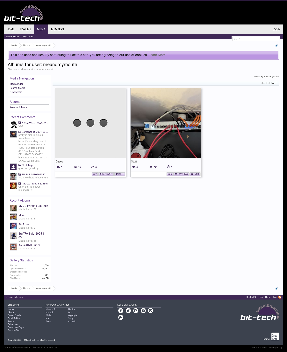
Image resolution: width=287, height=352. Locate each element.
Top (274, 297)
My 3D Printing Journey (33, 206)
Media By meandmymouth (266, 76)
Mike (21, 215)
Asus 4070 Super (29, 245)
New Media (16, 92)
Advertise (13, 324)
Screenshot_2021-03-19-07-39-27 (33, 131)
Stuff (134, 161)
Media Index (16, 83)
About (11, 312)
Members (57, 29)
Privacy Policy (275, 347)
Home (11, 29)
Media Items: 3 (26, 218)
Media (41, 29)
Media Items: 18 (27, 240)
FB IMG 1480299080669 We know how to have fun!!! (33, 174)
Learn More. (158, 55)
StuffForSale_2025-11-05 (32, 235)
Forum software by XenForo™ (31, 347)
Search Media (17, 87)
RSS (279, 297)
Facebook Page (16, 327)
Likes (273, 83)
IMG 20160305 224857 (33, 183)
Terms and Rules (259, 347)
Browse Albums (18, 107)
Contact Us (252, 297)
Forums (25, 29)
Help (261, 297)
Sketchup (25, 165)
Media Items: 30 (27, 209)
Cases (59, 161)
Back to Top (14, 330)
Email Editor (14, 318)
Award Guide (14, 315)
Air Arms (24, 224)
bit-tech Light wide (14, 297)
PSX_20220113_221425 (33, 122)
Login (276, 29)
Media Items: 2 (26, 227)
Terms (11, 321)
